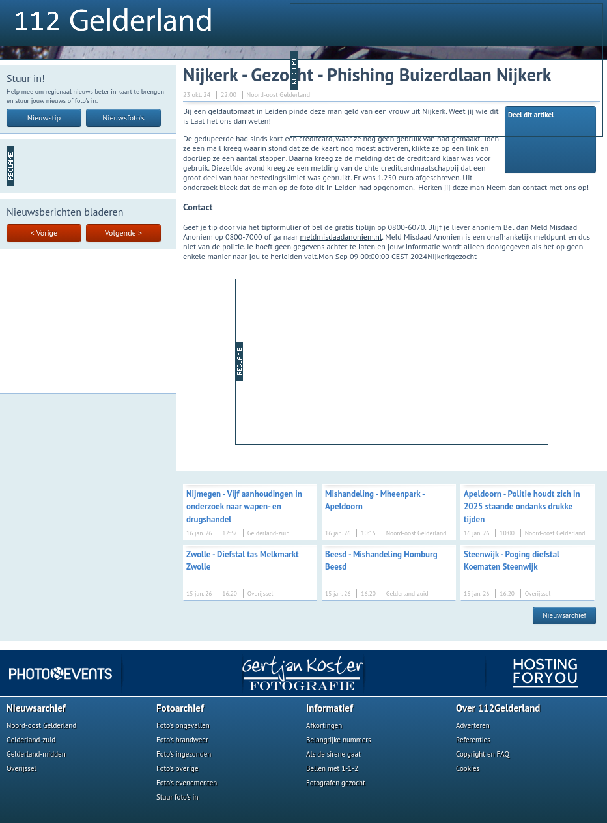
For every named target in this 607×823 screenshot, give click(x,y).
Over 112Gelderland (498, 708)
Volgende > (123, 233)
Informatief (329, 708)
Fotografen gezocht (335, 782)
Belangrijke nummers (338, 739)
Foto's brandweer (182, 739)
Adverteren (473, 725)
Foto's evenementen (186, 782)
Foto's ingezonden (183, 754)
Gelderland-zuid (31, 739)
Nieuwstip (44, 117)
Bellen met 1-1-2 (332, 768)
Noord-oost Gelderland (41, 725)
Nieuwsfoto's (123, 117)
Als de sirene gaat (333, 754)
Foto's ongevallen (183, 725)
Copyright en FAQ (482, 754)
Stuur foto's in (177, 797)
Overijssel (21, 768)
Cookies (467, 768)
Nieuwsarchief (564, 615)
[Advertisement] (376, 69)
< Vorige (44, 233)
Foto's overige (177, 768)
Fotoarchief (180, 708)
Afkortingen (324, 725)
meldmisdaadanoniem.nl (341, 237)
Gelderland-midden (36, 754)
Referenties (473, 739)
